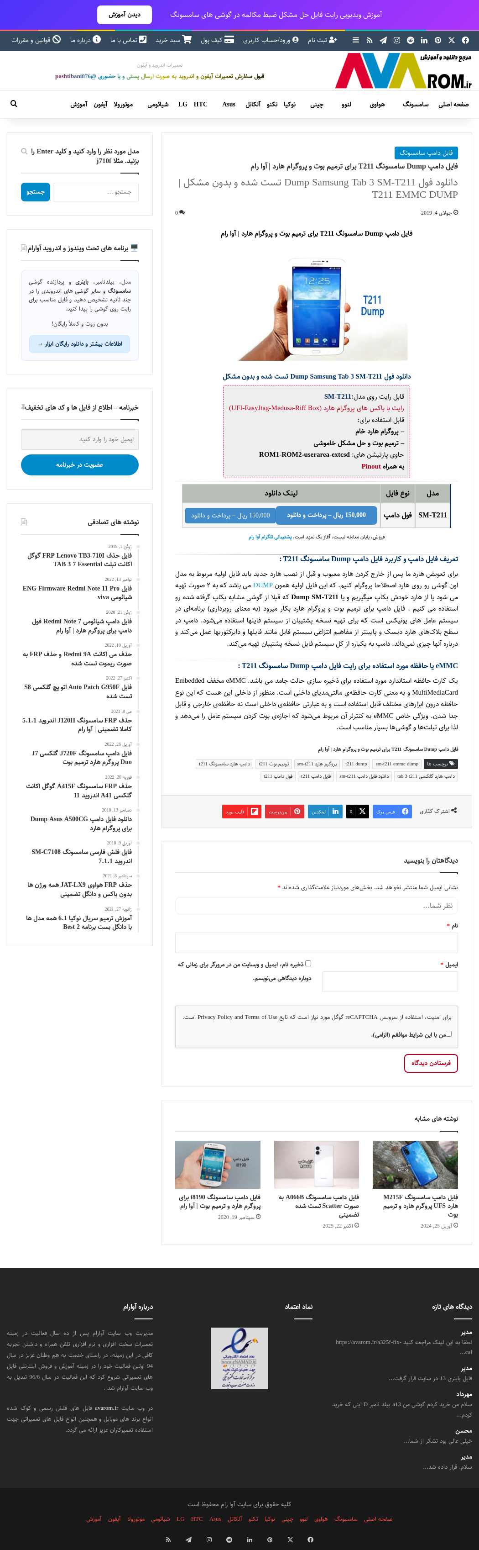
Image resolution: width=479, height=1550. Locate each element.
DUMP (263, 585)
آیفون (100, 105)
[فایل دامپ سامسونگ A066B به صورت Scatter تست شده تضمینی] (316, 1165)
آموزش (78, 105)
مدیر (466, 1332)
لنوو (346, 105)
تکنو (272, 105)
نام (452, 925)
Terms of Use (261, 1017)
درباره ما (85, 40)
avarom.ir (106, 1408)
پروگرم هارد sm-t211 (317, 764)
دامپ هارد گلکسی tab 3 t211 (426, 776)
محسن (463, 1431)
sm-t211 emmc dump (396, 764)
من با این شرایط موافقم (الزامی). (411, 1034)
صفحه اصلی (453, 105)
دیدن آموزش (125, 15)
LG (182, 105)
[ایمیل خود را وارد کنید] (80, 439)
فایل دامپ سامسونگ (426, 153)
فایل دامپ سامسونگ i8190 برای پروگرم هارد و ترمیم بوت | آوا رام (219, 1201)
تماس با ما (128, 40)
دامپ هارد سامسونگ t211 (224, 764)
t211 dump (356, 764)
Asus (228, 105)
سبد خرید (174, 40)
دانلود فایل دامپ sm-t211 (364, 776)
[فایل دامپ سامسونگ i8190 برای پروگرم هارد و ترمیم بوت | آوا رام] (217, 1165)
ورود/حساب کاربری (271, 40)
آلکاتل (252, 105)
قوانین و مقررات (36, 40)
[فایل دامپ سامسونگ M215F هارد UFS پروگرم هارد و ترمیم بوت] (415, 1165)
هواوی (377, 105)
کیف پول (217, 40)
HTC (201, 105)
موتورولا (123, 105)
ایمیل (449, 964)
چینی (316, 105)
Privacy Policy (215, 1017)
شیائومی (157, 105)
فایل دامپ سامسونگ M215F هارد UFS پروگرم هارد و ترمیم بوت (420, 1206)
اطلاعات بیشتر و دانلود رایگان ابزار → (79, 343)
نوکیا (290, 105)
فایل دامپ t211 (316, 776)
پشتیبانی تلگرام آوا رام (270, 537)
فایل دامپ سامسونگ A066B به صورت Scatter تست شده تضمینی (319, 1206)
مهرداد (464, 1394)
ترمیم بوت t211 (273, 764)
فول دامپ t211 (278, 776)
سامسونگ (415, 105)
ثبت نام (322, 40)
